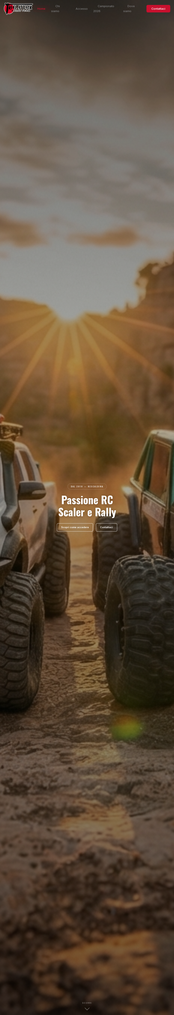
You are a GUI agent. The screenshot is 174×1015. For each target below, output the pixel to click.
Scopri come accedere (74, 527)
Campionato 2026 (112, 9)
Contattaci (159, 9)
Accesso (90, 9)
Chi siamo (72, 9)
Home (56, 9)
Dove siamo (137, 9)
